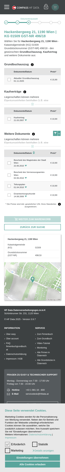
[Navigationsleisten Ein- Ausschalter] (6, 7)
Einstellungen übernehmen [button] (32, 457)
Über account (12, 338)
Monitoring (42, 348)
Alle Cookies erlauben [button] (32, 464)
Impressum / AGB (14, 359)
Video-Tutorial (43, 343)
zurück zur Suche (32, 227)
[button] (43, 450)
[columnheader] (8, 71)
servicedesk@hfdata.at (37, 394)
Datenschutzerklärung (40, 434)
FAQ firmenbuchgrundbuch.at (16, 346)
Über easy (11, 334)
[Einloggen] (46, 7)
